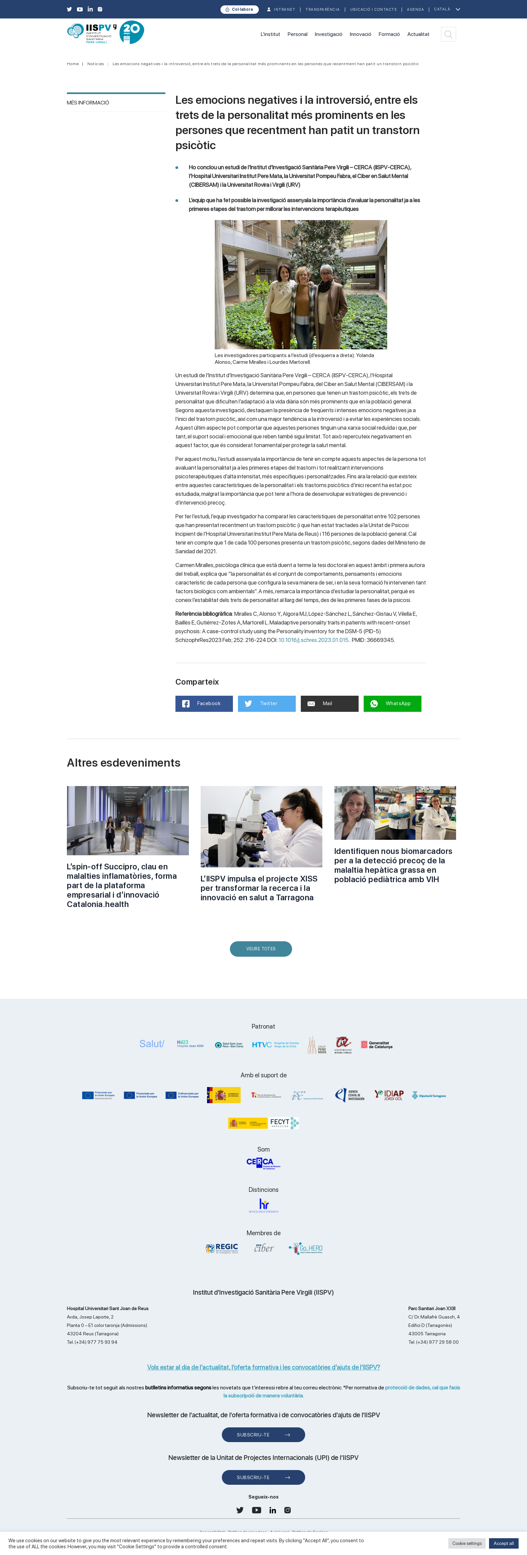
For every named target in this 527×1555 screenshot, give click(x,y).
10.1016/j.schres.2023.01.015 (314, 640)
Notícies (95, 63)
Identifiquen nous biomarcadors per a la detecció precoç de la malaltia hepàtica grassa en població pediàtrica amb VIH (393, 865)
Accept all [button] (504, 1543)
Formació (389, 34)
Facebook (201, 703)
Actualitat (418, 34)
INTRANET (284, 9)
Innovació (360, 34)
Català (442, 9)
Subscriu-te (253, 1434)
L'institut (270, 34)
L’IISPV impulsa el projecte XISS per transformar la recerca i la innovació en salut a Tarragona (259, 888)
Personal (298, 34)
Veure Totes (262, 951)
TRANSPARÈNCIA (323, 9)
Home (73, 63)
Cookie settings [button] (467, 1543)
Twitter (261, 703)
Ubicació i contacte (373, 9)
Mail (320, 703)
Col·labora (242, 9)
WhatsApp (390, 703)
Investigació (328, 34)
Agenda (415, 9)
